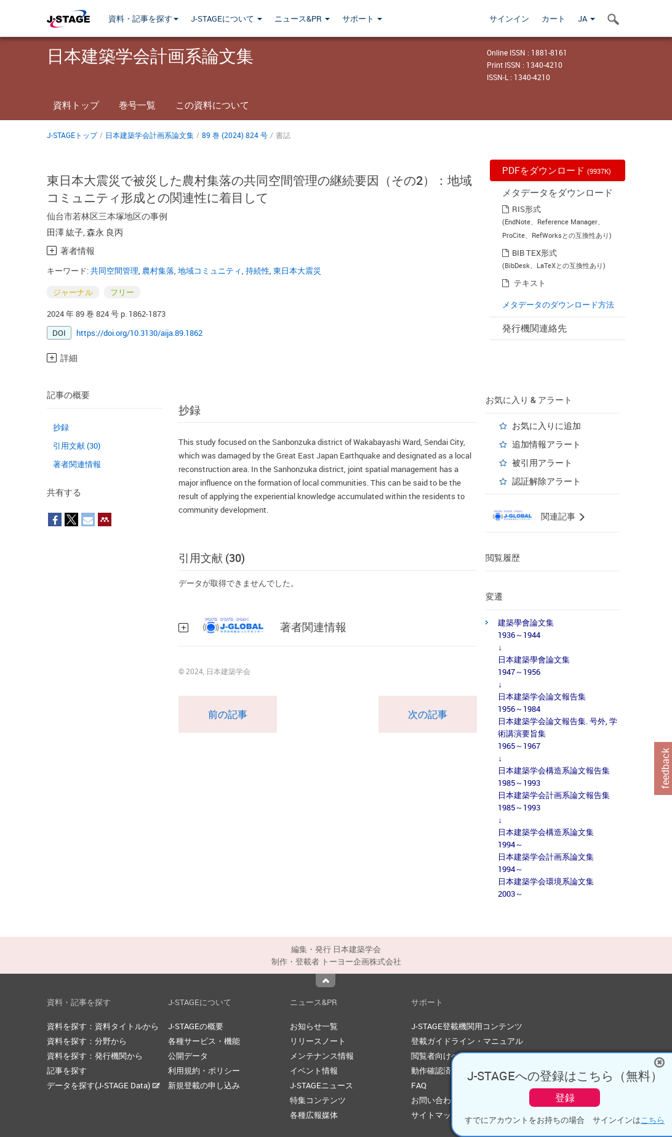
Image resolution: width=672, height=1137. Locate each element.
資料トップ (76, 105)
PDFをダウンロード (556, 170)
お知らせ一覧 (314, 1026)
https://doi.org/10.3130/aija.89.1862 (139, 332)
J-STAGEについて (226, 18)
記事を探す (67, 1070)
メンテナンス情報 (322, 1055)
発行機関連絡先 (534, 328)
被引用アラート (542, 462)
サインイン (509, 18)
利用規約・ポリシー (204, 1070)
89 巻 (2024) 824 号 (235, 135)
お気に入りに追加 (546, 425)
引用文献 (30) (76, 445)
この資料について (212, 105)
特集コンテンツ (318, 1100)
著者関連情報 (77, 464)
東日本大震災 (297, 270)
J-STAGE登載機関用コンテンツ (466, 1026)
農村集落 (158, 270)
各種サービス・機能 (204, 1040)
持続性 (258, 270)
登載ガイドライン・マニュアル (467, 1040)
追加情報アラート (546, 444)
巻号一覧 (137, 105)
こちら (653, 1119)
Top (325, 980)
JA (586, 18)
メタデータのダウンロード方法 (558, 304)
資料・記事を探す (143, 18)
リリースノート (318, 1040)
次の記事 (427, 714)
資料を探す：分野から (87, 1040)
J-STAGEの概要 (195, 1026)
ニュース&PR (302, 18)
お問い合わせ (435, 1100)
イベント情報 (314, 1070)
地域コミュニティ (210, 270)
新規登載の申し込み (204, 1085)
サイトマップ (435, 1114)
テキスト (530, 282)
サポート (362, 18)
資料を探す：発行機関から (95, 1055)
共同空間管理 (114, 270)
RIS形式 (526, 208)
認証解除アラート (546, 481)
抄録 (61, 427)
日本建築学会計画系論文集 (149, 135)
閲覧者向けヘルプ (443, 1055)
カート (554, 18)
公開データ (188, 1055)
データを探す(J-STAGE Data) (103, 1085)
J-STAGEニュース (321, 1085)
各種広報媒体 (314, 1114)
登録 (565, 1097)
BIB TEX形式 (534, 252)
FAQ (418, 1085)
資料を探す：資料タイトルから (103, 1026)
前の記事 (227, 714)
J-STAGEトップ (72, 135)
